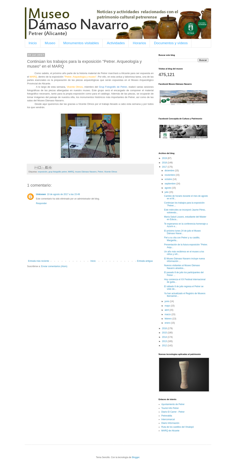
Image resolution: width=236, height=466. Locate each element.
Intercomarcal (168, 419)
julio (167, 192)
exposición (42, 172)
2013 (165, 341)
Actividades (116, 43)
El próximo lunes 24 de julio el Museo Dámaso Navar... (182, 232)
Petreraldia (166, 415)
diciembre (170, 170)
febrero (168, 318)
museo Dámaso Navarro (86, 172)
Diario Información (170, 423)
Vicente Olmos (110, 172)
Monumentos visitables (81, 43)
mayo (168, 305)
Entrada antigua (145, 261)
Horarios (139, 43)
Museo (50, 43)
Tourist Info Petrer (170, 408)
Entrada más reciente (38, 261)
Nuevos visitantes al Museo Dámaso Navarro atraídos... (182, 266)
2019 (165, 158)
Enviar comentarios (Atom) (54, 266)
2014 (165, 337)
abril (167, 310)
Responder (41, 203)
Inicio (33, 43)
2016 (165, 328)
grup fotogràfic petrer (57, 172)
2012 (165, 345)
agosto (168, 188)
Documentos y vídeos (171, 43)
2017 (165, 167)
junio (167, 301)
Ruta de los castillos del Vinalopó (177, 427)
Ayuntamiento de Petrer (173, 404)
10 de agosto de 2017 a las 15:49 (63, 194)
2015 (165, 332)
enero (168, 323)
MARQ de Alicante (170, 430)
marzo (168, 314)
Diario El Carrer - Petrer (173, 412)
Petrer (100, 172)
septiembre (170, 183)
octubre (169, 179)
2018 (165, 162)
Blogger (135, 457)
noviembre (170, 175)
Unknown (41, 194)
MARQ (71, 172)
